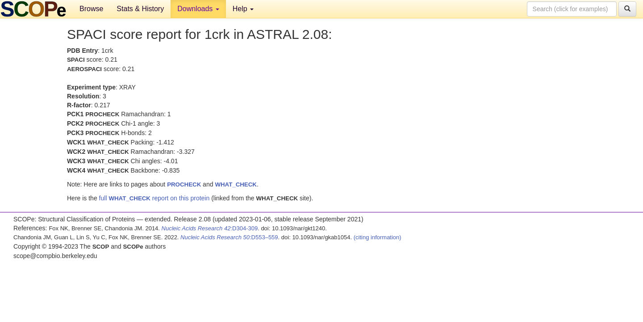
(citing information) (377, 237)
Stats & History (140, 9)
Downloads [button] (198, 9)
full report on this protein (154, 198)
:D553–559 (229, 237)
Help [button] (243, 9)
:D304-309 (210, 228)
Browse (91, 9)
